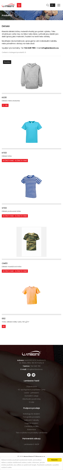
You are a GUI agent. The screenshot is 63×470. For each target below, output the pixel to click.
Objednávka (31, 386)
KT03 (4, 152)
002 (3, 318)
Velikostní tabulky (31, 420)
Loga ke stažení (31, 423)
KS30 (4, 97)
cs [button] (52, 5)
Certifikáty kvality (31, 426)
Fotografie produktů (31, 417)
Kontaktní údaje (31, 396)
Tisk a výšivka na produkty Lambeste (31, 432)
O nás (31, 402)
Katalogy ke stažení (31, 414)
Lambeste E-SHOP (31, 444)
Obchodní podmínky (31, 399)
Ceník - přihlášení (31, 393)
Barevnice (31, 429)
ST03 (4, 208)
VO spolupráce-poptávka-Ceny (31, 389)
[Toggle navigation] (58, 5)
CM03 (4, 263)
